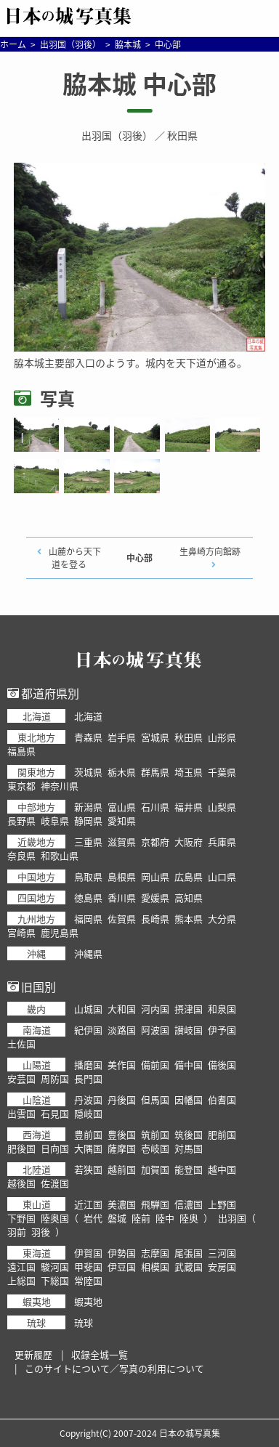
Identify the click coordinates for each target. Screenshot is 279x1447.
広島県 (188, 876)
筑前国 (155, 1134)
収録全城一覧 (99, 1354)
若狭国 (88, 1169)
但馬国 (155, 1099)
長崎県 (155, 918)
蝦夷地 (88, 1301)
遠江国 (21, 1266)
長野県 (21, 820)
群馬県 (155, 772)
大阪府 (188, 841)
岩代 (93, 1218)
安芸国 (21, 1078)
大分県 (222, 918)
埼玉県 (188, 772)
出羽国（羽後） (117, 135)
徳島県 (88, 897)
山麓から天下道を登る (75, 558)
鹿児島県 (59, 932)
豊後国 (122, 1134)
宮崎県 (21, 932)
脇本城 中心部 (139, 83)
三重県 (88, 841)
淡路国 (122, 1030)
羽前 (16, 1232)
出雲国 (21, 1113)
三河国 (222, 1253)
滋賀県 (122, 841)
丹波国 (88, 1099)
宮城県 (155, 737)
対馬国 (188, 1148)
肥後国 (21, 1148)
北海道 (88, 716)
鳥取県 (88, 876)
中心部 (139, 557)
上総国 (21, 1280)
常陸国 (88, 1280)
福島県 (21, 751)
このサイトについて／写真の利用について (114, 1368)
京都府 (155, 841)
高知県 (188, 897)
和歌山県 (59, 855)
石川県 (155, 807)
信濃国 (188, 1204)
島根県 (122, 876)
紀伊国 (88, 1030)
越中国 (222, 1169)
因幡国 (188, 1099)
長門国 (88, 1078)
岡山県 (155, 876)
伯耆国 (222, 1099)
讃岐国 (188, 1030)
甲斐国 (88, 1266)
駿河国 (55, 1266)
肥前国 (222, 1134)
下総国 (55, 1280)
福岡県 (88, 918)
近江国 (88, 1204)
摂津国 (188, 1009)
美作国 (122, 1064)
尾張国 (188, 1253)
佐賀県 (122, 918)
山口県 (222, 876)
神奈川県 (59, 786)
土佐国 (21, 1043)
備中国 (188, 1064)
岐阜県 (55, 820)
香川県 (122, 897)
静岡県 (88, 820)
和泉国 (222, 1009)
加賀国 (155, 1169)
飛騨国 (155, 1204)
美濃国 (122, 1204)
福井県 (188, 807)
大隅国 (88, 1148)
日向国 (55, 1148)
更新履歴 (33, 1354)
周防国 (55, 1078)
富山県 (122, 807)
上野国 (222, 1204)
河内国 (155, 1009)
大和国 (122, 1009)
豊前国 (88, 1134)
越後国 (21, 1183)
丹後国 (122, 1099)
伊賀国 (88, 1253)
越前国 (122, 1169)
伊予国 (222, 1030)
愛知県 (122, 820)
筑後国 (188, 1134)
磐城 (117, 1218)
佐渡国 (55, 1183)
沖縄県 (88, 953)
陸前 (141, 1218)
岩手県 (122, 737)
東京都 (21, 786)
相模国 (155, 1266)
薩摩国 (122, 1148)
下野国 (21, 1218)
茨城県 (88, 772)
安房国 (222, 1266)
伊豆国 (122, 1266)
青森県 (88, 737)
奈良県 (21, 855)
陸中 (164, 1218)
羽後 (40, 1232)
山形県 (222, 737)
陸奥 (188, 1218)
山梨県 (222, 807)
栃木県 (122, 772)
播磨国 (88, 1064)
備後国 (222, 1064)
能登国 (188, 1169)
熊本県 (188, 918)
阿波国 (155, 1030)
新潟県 (88, 807)
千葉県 (222, 772)
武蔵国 (188, 1266)
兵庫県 (222, 841)
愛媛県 (155, 897)
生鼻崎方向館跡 (209, 551)
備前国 (155, 1064)
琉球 (83, 1322)
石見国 (55, 1113)
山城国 (88, 1009)
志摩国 (155, 1253)
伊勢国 (122, 1253)
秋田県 (182, 135)
